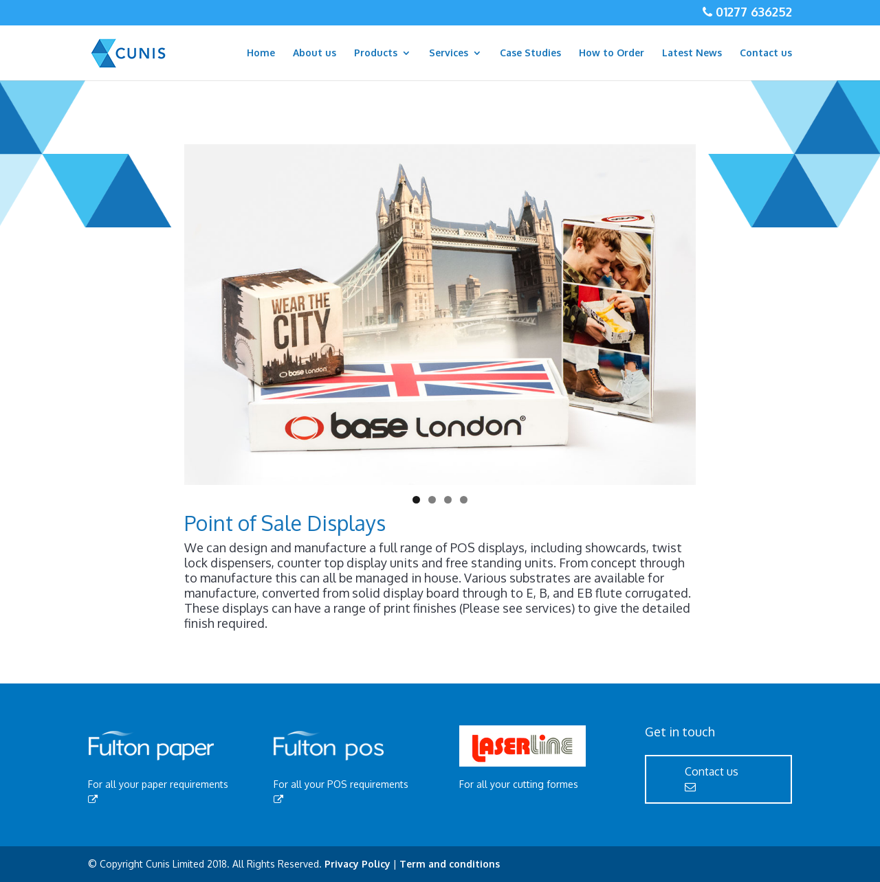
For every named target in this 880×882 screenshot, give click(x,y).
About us (314, 53)
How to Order (611, 53)
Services (448, 53)
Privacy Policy (357, 864)
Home (261, 53)
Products (375, 53)
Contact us (766, 53)
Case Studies (530, 53)
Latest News (692, 53)
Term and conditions (449, 864)
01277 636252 (752, 11)
